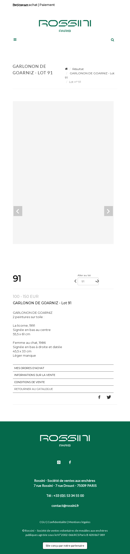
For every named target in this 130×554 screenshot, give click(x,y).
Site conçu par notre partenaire (65, 545)
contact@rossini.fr (65, 506)
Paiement (47, 5)
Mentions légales (79, 522)
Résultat (78, 69)
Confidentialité (57, 522)
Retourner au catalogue (33, 389)
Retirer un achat (25, 5)
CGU (43, 522)
